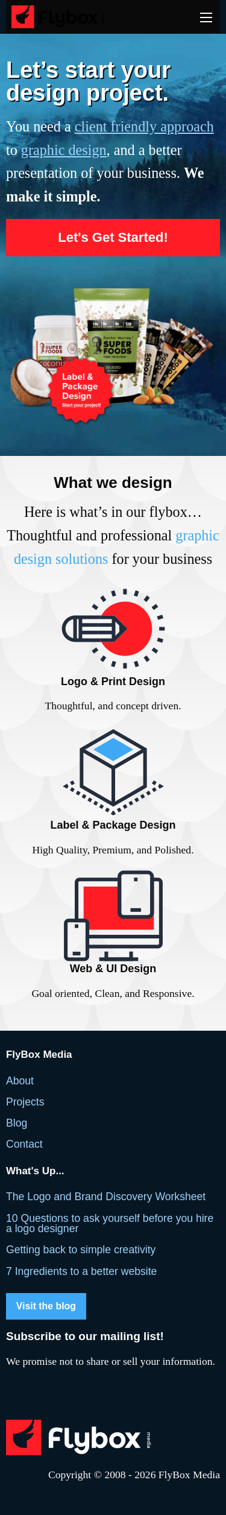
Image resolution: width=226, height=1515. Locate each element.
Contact (24, 1144)
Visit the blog (46, 1306)
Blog (16, 1123)
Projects (25, 1102)
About (20, 1081)
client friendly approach (144, 126)
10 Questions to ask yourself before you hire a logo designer (109, 1223)
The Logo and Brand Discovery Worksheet (106, 1197)
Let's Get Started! (113, 237)
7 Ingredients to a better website (81, 1271)
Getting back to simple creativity (80, 1250)
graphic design (64, 150)
